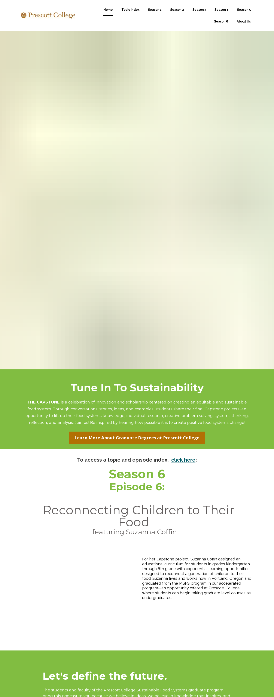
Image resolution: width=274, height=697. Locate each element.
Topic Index (130, 15)
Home (108, 15)
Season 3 (199, 15)
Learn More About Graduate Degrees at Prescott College (137, 374)
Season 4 (221, 15)
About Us (244, 26)
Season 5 (244, 15)
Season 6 (221, 26)
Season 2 (177, 15)
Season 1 (155, 15)
